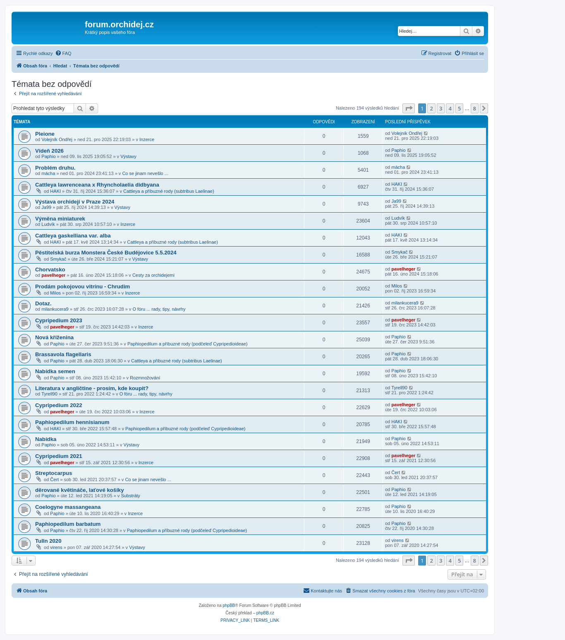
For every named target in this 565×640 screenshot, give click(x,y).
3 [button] (440, 108)
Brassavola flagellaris (63, 354)
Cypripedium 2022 (58, 405)
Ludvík (48, 224)
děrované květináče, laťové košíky (79, 490)
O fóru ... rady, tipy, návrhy (158, 309)
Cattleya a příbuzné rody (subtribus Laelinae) (168, 191)
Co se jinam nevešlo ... (145, 173)
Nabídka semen (55, 371)
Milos (55, 292)
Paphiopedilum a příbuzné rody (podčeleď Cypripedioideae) (187, 343)
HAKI (55, 191)
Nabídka (45, 439)
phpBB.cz (265, 613)
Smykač (58, 258)
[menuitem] (63, 53)
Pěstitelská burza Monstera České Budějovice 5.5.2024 (106, 252)
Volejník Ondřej (56, 139)
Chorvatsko (50, 269)
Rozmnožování (145, 377)
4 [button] (449, 108)
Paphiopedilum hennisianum (72, 422)
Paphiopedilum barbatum (68, 524)
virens (56, 547)
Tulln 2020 (48, 541)
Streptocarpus (53, 473)
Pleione (45, 134)
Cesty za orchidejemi (153, 275)
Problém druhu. (55, 168)
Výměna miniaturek (60, 219)
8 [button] (474, 108)
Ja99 (46, 207)
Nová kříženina (54, 337)
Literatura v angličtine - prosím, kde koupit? (91, 388)
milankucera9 (54, 309)
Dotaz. (43, 303)
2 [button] (431, 108)
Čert (54, 479)
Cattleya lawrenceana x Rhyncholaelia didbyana (97, 185)
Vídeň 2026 (49, 151)
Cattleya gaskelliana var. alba (73, 236)
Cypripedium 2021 (58, 456)
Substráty (130, 495)
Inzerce (146, 139)
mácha (48, 173)
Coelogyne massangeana (68, 507)
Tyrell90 (49, 393)
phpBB (229, 605)
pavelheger (53, 275)
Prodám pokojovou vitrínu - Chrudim (82, 286)
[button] (408, 108)
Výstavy (128, 156)
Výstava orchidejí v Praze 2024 (74, 202)
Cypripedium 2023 (58, 320)
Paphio (48, 156)
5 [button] (459, 108)
